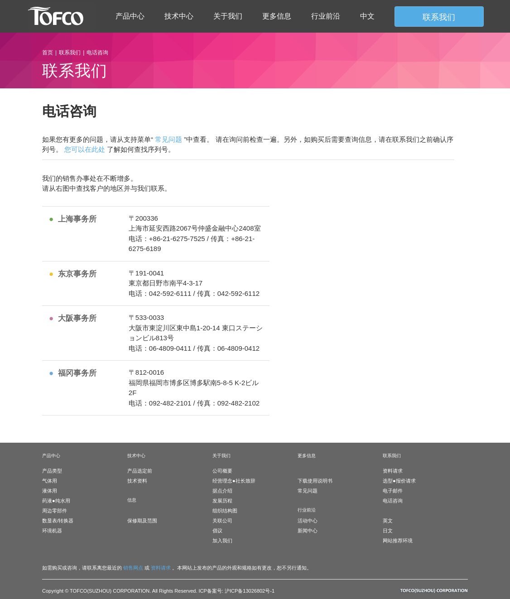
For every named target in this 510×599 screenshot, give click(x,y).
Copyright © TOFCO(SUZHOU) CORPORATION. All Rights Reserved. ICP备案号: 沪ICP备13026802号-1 (158, 591)
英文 (388, 520)
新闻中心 (308, 530)
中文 (367, 16)
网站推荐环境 (398, 540)
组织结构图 (224, 510)
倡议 (217, 530)
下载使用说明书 (315, 480)
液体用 (49, 490)
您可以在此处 (84, 149)
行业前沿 (325, 16)
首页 (47, 52)
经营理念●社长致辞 (233, 480)
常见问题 (168, 139)
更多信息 (276, 16)
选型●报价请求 (399, 480)
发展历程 (222, 500)
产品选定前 (139, 470)
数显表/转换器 (57, 520)
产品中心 (129, 16)
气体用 (49, 480)
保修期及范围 (142, 520)
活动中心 (308, 520)
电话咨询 (393, 500)
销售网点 (133, 567)
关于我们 (227, 16)
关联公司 (222, 520)
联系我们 (70, 52)
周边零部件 (54, 510)
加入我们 (222, 540)
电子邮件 (393, 490)
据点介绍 (222, 490)
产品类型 (52, 470)
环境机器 (52, 530)
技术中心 (178, 16)
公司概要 (222, 470)
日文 (388, 530)
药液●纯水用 (56, 500)
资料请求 (393, 470)
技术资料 (137, 480)
